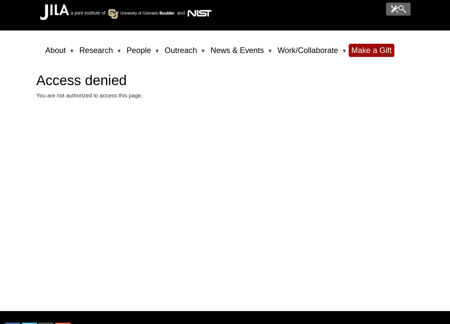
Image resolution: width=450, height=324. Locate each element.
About (57, 53)
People (140, 53)
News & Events (238, 53)
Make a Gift (371, 50)
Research (97, 53)
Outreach (182, 53)
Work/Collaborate (309, 53)
